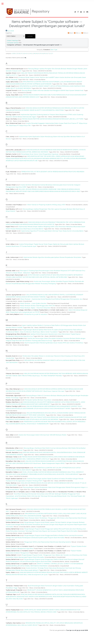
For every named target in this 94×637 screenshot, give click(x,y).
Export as (9, 33)
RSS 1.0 (77, 33)
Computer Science (13, 42)
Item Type (54, 49)
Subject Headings (12, 40)
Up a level (10, 31)
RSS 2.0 (84, 33)
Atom (70, 33)
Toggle (3, 3)
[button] (30, 36)
